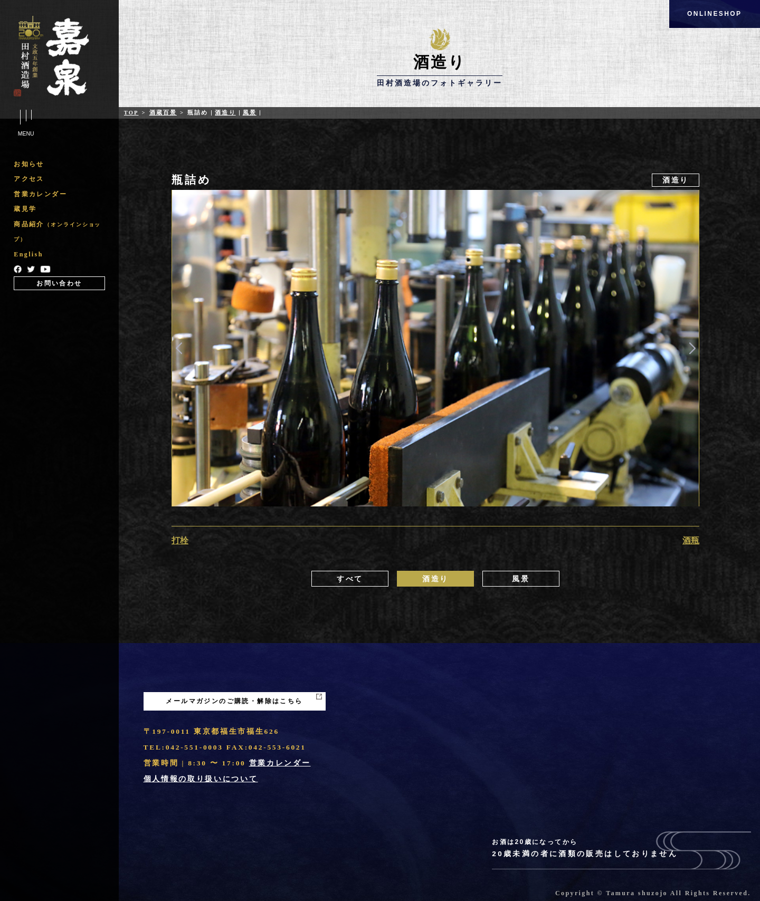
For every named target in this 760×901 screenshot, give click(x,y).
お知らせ (29, 164)
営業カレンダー (40, 194)
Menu (26, 124)
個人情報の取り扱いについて (201, 779)
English (28, 254)
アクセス (29, 179)
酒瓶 (690, 540)
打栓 (180, 540)
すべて (350, 579)
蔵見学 (25, 209)
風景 (249, 113)
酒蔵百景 (163, 113)
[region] (59, 223)
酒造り (225, 113)
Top (131, 113)
